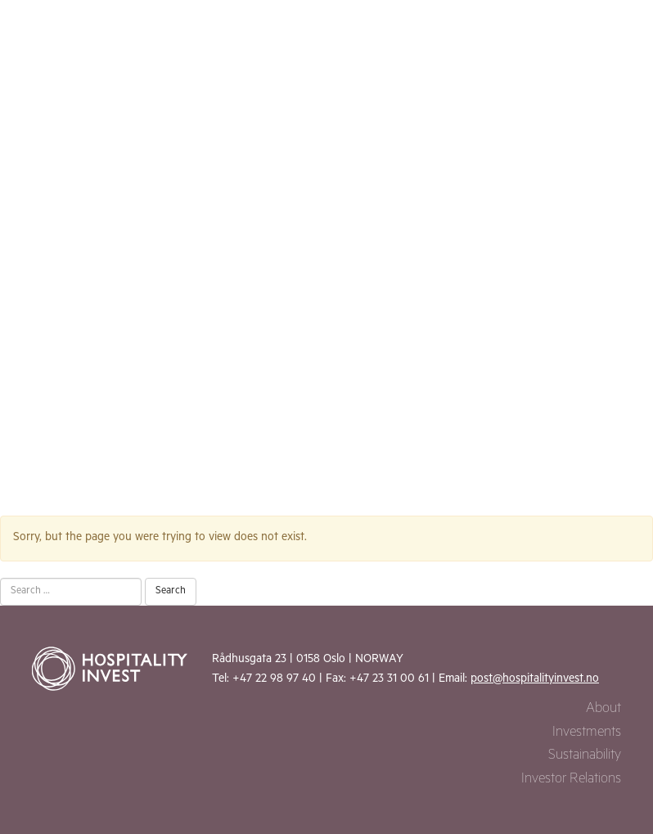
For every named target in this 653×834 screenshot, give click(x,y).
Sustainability (584, 756)
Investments (586, 734)
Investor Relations (571, 780)
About (603, 710)
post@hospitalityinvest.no (535, 680)
